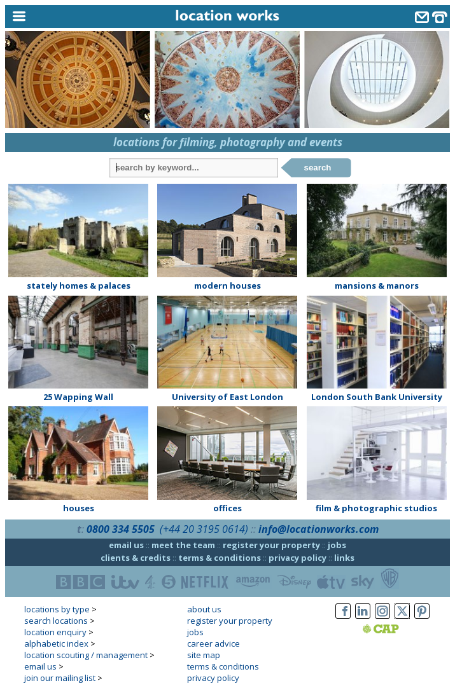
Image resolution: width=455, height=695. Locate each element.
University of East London (227, 397)
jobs (337, 545)
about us (204, 609)
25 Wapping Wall (78, 397)
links (344, 557)
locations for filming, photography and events (227, 142)
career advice (213, 643)
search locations (56, 620)
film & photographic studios (376, 508)
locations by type (57, 609)
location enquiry (55, 632)
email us (126, 545)
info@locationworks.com (318, 529)
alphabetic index (56, 643)
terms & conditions (219, 557)
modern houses (227, 285)
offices (227, 508)
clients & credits (136, 557)
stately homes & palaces (78, 285)
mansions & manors (377, 285)
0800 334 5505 (121, 529)
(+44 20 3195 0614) (204, 529)
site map (203, 655)
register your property (271, 545)
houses (78, 508)
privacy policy (297, 557)
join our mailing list (59, 678)
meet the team (183, 545)
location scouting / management (86, 655)
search (318, 167)
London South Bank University (376, 397)
